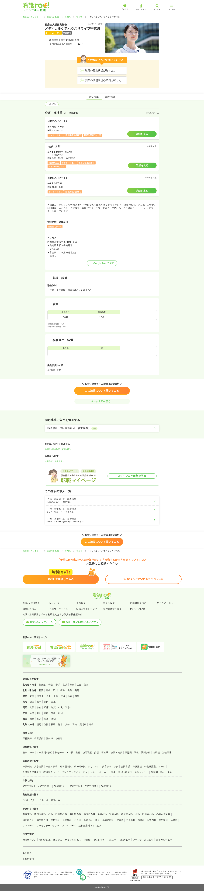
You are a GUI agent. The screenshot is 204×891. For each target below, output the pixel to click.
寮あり (112, 839)
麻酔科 (173, 820)
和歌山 (68, 707)
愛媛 (46, 718)
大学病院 (38, 766)
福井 (62, 690)
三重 (53, 701)
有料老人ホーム (51, 772)
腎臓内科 (114, 814)
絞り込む (51, 104)
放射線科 (163, 820)
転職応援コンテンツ (86, 609)
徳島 (32, 718)
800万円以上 (107, 786)
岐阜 (39, 701)
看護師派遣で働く (112, 609)
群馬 (77, 696)
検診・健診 (116, 752)
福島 (86, 684)
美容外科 (27, 814)
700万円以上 (91, 786)
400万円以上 (44, 786)
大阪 (32, 707)
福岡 (39, 724)
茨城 (63, 696)
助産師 (58, 738)
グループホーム (98, 772)
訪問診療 (145, 752)
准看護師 (38, 738)
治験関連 (167, 752)
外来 (32, 752)
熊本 (60, 724)
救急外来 (59, 752)
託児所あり (124, 839)
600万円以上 (76, 786)
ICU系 (70, 752)
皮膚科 (120, 820)
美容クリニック (110, 766)
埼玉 (48, 696)
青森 (50, 684)
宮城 (65, 684)
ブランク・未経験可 (143, 839)
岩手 (57, 684)
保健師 (49, 738)
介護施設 (137, 766)
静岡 (46, 701)
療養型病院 (66, 766)
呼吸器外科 (148, 814)
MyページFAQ (137, 609)
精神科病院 (80, 766)
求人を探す (109, 603)
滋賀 (53, 707)
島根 (53, 713)
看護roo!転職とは (32, 603)
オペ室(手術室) (44, 752)
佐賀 (46, 724)
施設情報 (110, 97)
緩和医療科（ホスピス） (91, 825)
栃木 (70, 696)
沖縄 (91, 724)
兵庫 (46, 707)
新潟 (41, 690)
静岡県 (68, 17)
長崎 (53, 724)
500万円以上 (60, 786)
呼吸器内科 (61, 814)
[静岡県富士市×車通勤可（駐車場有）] (102, 428)
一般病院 (27, 766)
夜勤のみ (55, 800)
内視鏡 (156, 752)
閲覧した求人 (29, 609)
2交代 (25, 800)
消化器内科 (75, 814)
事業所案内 (28, 859)
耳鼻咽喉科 (108, 820)
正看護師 (27, 738)
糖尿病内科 (127, 814)
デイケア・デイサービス (74, 772)
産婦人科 (88, 820)
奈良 (60, 707)
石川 (55, 690)
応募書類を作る (138, 603)
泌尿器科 (130, 820)
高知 (53, 718)
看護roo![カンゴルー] (32, 17)
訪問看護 (87, 752)
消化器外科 (28, 820)
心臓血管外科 (163, 814)
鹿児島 (83, 724)
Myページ (54, 603)
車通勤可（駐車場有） (55, 461)
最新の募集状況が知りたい (100, 70)
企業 (169, 772)
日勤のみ (44, 800)
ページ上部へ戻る (102, 401)
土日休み (57, 839)
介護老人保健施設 (32, 772)
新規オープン (29, 839)
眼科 (97, 820)
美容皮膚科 (40, 814)
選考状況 (81, 603)
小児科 (77, 820)
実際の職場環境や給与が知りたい (104, 80)
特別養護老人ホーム (154, 766)
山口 (60, 713)
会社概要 (27, 853)
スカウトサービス (58, 609)
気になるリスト (165, 603)
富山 (48, 690)
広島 (32, 713)
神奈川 (40, 696)
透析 (78, 752)
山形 (79, 684)
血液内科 (102, 814)
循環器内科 (89, 814)
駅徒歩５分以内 (73, 839)
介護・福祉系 (101, 752)
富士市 (79, 17)
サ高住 (112, 772)
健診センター (141, 772)
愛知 (32, 701)
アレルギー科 (69, 825)
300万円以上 (29, 786)
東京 (32, 696)
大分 (67, 724)
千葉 (55, 696)
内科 (50, 814)
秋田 (72, 684)
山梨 (69, 690)
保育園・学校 (132, 752)
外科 (137, 814)
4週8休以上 (45, 839)
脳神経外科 (42, 820)
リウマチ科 (28, 825)
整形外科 (55, 820)
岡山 (39, 713)
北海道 (42, 684)
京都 (39, 707)
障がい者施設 (125, 772)
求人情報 (94, 97)
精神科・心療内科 (147, 820)
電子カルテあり (164, 839)
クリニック (94, 766)
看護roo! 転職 (53, 17)
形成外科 (67, 820)
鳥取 (46, 713)
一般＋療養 (51, 766)
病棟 (25, 752)
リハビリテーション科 (48, 825)
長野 (77, 690)
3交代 (34, 800)
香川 (39, 718)
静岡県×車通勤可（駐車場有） (58, 449)
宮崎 (74, 724)
